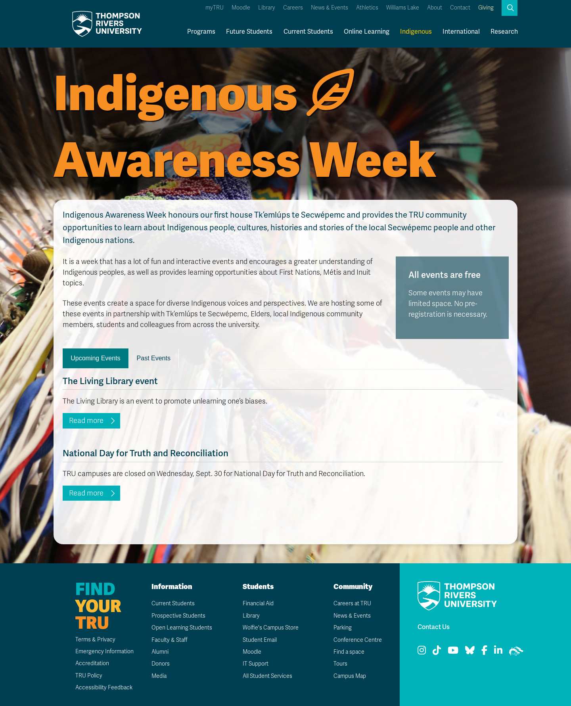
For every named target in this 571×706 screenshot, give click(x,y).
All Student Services (267, 676)
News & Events (329, 7)
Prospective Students (178, 615)
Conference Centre (357, 640)
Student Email (260, 640)
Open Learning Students (181, 627)
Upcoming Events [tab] (95, 358)
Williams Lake (402, 7)
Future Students (249, 32)
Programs (201, 32)
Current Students (308, 32)
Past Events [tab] (154, 358)
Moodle (241, 7)
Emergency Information (104, 651)
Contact (460, 7)
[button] (509, 8)
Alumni (160, 652)
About (434, 7)
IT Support (255, 663)
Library (266, 7)
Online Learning (366, 32)
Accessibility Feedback (103, 687)
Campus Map (349, 676)
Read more (86, 420)
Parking (342, 627)
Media (159, 676)
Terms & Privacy (95, 639)
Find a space (348, 652)
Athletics (367, 7)
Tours (340, 663)
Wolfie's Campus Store (271, 627)
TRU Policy (88, 675)
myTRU (214, 7)
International (461, 32)
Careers (293, 7)
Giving (486, 7)
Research (504, 32)
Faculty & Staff (169, 640)
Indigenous (416, 32)
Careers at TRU (352, 603)
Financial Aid (258, 603)
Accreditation (92, 663)
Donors (160, 663)
